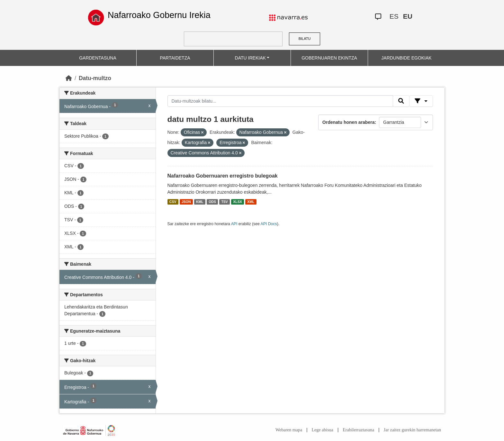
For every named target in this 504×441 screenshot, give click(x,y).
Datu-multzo (95, 78)
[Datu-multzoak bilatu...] (280, 101)
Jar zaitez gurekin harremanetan (412, 429)
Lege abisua (322, 429)
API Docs (269, 224)
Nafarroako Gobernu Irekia (159, 15)
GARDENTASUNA (97, 57)
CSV (172, 202)
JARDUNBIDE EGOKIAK (406, 57)
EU (407, 16)
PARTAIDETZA (175, 57)
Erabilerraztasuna (358, 429)
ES (394, 16)
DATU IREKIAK (250, 57)
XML (250, 202)
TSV (224, 202)
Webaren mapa (288, 429)
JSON (186, 202)
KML (199, 202)
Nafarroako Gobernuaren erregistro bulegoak (222, 176)
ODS (212, 202)
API (234, 224)
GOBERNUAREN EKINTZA (329, 57)
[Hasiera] (69, 78)
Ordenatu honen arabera (348, 122)
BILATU (305, 39)
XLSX (237, 202)
